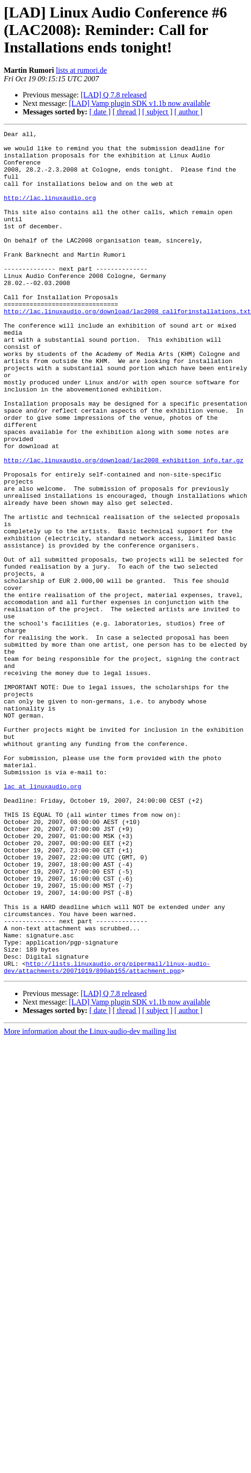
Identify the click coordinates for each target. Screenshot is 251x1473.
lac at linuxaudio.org (42, 918)
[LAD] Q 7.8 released (114, 95)
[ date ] (100, 112)
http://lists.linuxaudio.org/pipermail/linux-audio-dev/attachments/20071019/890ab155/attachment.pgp (107, 1135)
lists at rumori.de (81, 70)
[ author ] (188, 112)
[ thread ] (126, 112)
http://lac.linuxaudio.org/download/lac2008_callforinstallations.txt (127, 348)
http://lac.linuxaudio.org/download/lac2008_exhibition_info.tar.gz (123, 526)
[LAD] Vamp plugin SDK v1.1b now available (139, 103)
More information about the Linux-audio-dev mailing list (90, 1200)
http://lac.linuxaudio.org (50, 212)
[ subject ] (157, 112)
